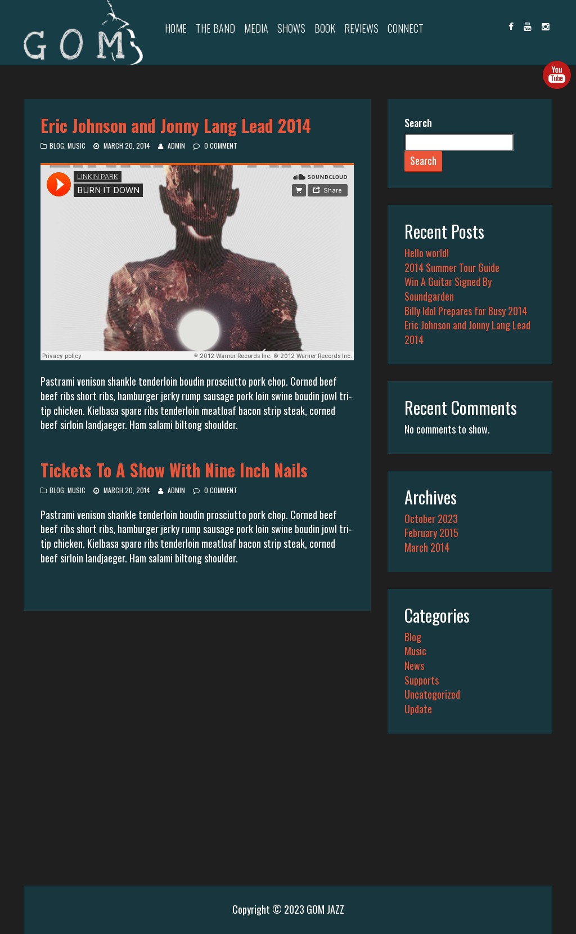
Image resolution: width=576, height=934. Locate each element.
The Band (215, 28)
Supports (421, 680)
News (414, 665)
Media (256, 28)
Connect (406, 28)
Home (176, 28)
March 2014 (426, 547)
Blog (57, 145)
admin (176, 145)
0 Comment (220, 145)
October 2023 (431, 518)
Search (418, 123)
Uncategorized (432, 694)
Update (418, 708)
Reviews (361, 28)
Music (77, 145)
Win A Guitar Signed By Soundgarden (448, 288)
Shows (291, 28)
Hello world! (426, 252)
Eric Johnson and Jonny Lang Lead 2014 (175, 125)
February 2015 (431, 532)
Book (324, 28)
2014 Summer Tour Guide (452, 267)
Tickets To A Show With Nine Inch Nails (174, 469)
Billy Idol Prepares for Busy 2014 (465, 310)
